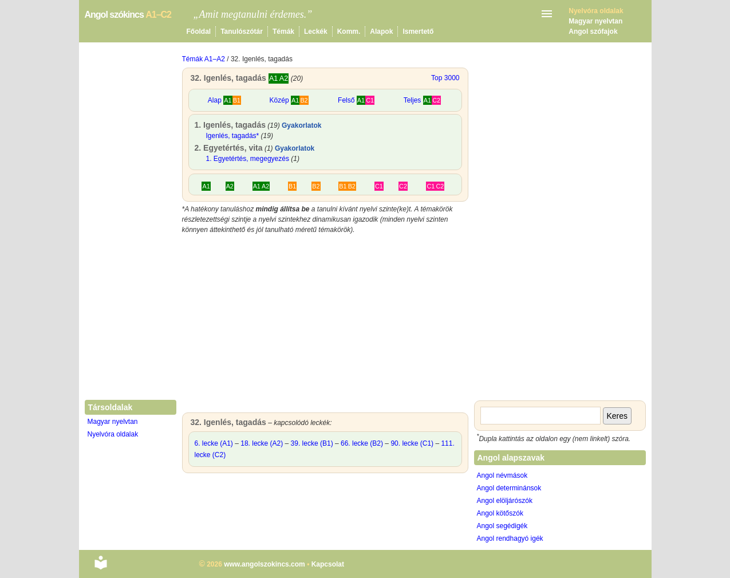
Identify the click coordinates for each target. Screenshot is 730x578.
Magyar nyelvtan (595, 21)
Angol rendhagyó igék (510, 538)
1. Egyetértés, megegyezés (247, 159)
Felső (356, 100)
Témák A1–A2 (203, 59)
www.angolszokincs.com (264, 564)
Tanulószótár (241, 31)
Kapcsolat (327, 564)
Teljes (422, 100)
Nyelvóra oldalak (113, 434)
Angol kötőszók (500, 513)
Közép (289, 100)
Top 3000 (445, 78)
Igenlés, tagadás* (232, 136)
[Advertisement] (325, 326)
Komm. (349, 31)
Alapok (381, 31)
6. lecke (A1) (214, 443)
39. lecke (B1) (312, 443)
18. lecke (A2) (261, 443)
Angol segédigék (502, 526)
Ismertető (418, 31)
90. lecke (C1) (411, 443)
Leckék (315, 31)
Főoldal (199, 31)
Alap (224, 100)
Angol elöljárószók (504, 501)
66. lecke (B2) (362, 443)
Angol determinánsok (509, 488)
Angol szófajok (593, 31)
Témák (283, 31)
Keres (617, 415)
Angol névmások (502, 475)
